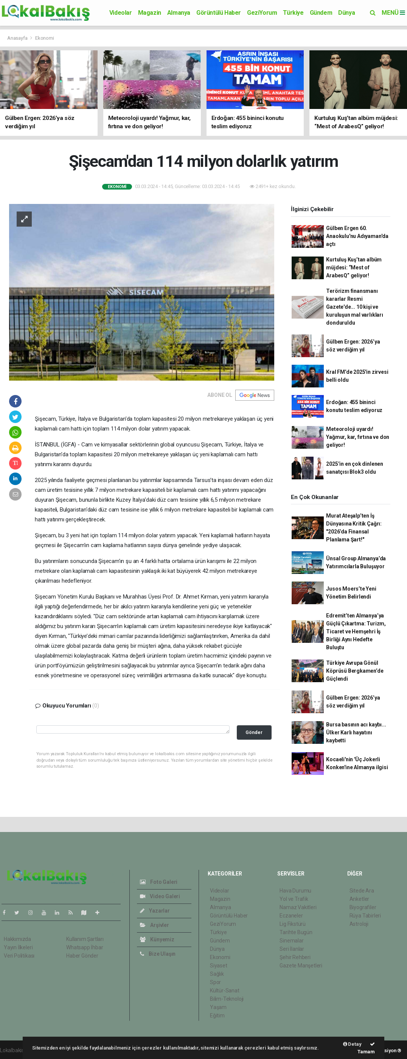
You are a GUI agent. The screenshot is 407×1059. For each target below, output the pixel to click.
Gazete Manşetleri (301, 966)
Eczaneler (291, 916)
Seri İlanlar (292, 949)
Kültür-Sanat (224, 990)
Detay (352, 1044)
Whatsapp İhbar (84, 947)
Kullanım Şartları (85, 939)
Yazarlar (155, 911)
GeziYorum (262, 12)
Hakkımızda (17, 939)
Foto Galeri (159, 882)
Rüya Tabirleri (365, 916)
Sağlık (217, 974)
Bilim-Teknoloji (227, 999)
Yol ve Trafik (294, 899)
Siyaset (218, 966)
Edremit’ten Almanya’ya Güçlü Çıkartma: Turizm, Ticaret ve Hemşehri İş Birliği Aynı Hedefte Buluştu (356, 631)
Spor (215, 982)
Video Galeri (160, 896)
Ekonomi (44, 38)
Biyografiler (363, 907)
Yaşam (218, 1007)
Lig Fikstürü (293, 924)
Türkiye (293, 12)
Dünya (346, 12)
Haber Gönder (82, 956)
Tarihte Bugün (296, 932)
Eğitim (217, 1015)
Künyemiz (157, 939)
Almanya (178, 12)
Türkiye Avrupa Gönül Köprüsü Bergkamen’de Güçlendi (354, 671)
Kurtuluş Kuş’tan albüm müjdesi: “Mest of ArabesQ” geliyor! (354, 267)
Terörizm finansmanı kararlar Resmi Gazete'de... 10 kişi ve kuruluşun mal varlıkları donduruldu (354, 307)
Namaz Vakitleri (298, 907)
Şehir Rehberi (295, 957)
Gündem (321, 12)
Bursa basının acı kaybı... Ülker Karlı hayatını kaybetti (356, 732)
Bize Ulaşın (158, 954)
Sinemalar (291, 941)
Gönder (254, 732)
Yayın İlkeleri (18, 947)
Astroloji (359, 924)
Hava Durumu (295, 891)
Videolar (120, 12)
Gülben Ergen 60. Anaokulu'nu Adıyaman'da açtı (357, 236)
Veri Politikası (19, 956)
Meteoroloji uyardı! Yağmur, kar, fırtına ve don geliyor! (357, 437)
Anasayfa (17, 38)
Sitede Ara (362, 891)
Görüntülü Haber (218, 12)
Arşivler (154, 925)
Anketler (359, 899)
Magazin (149, 12)
